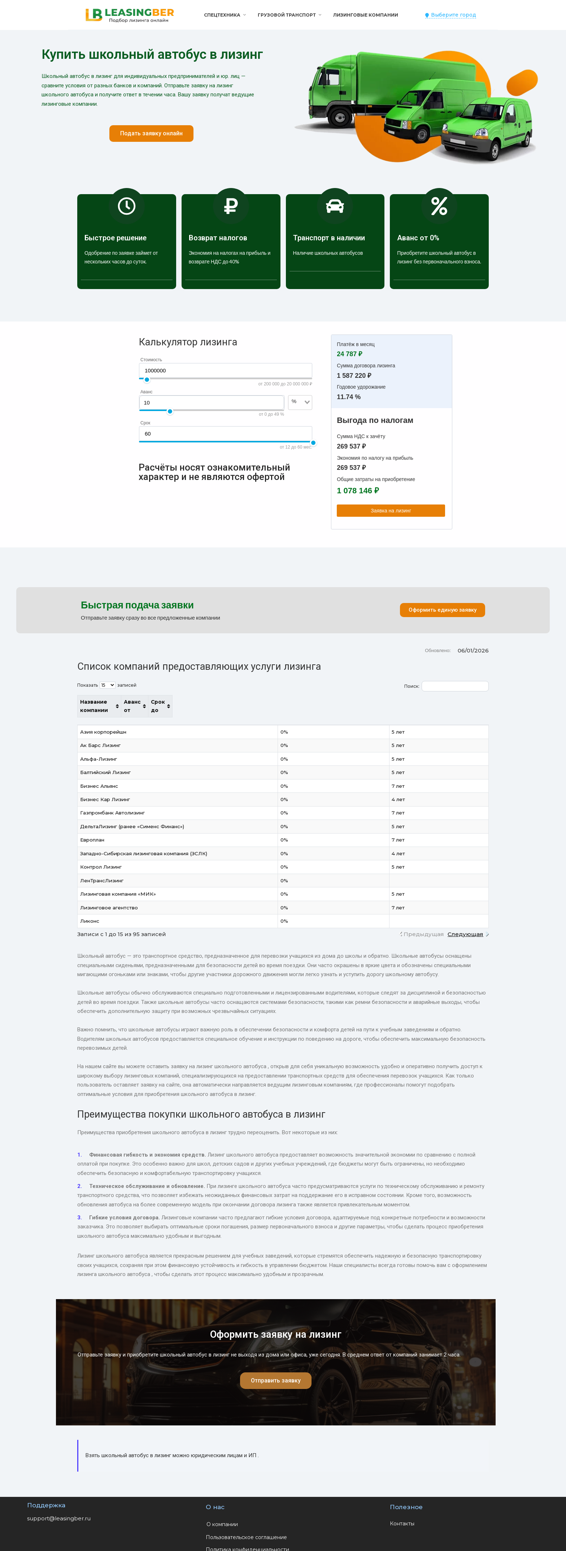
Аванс (146, 391)
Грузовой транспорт (287, 15)
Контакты (402, 1515)
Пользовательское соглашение (246, 1529)
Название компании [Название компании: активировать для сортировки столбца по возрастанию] (108, 702)
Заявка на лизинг (391, 511)
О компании (222, 1516)
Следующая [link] (465, 925)
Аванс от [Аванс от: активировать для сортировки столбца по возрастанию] (382, 702)
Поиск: (446, 686)
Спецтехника (222, 15)
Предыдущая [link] (424, 925)
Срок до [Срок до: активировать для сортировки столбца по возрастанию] (444, 702)
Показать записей (106, 685)
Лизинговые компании (365, 15)
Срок (145, 422)
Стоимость (151, 359)
